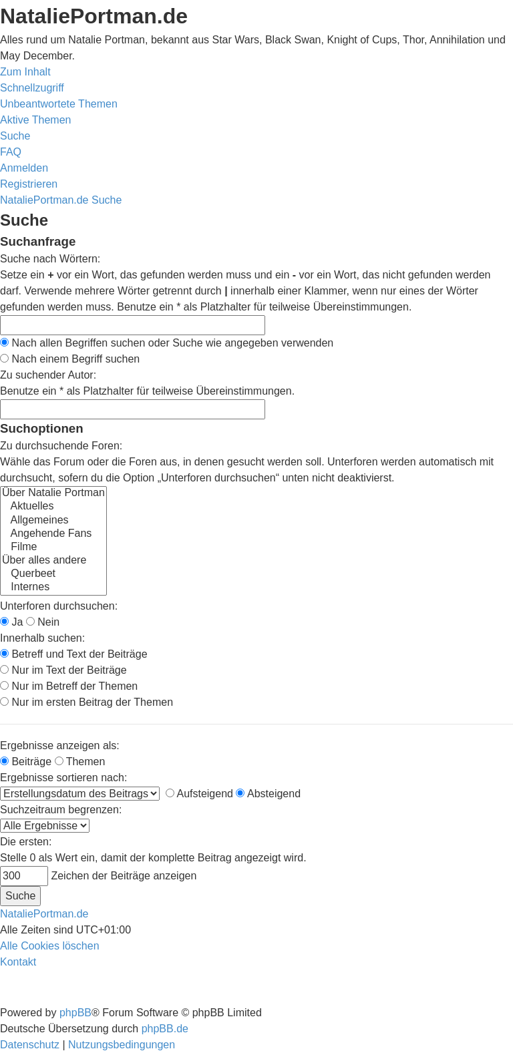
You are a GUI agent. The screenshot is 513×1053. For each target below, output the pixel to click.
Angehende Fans (53, 534)
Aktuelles (53, 506)
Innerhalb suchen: (42, 638)
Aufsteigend (199, 793)
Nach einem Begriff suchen (70, 359)
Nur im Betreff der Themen (69, 686)
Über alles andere (53, 561)
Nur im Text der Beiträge (63, 670)
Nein (42, 622)
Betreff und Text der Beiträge (74, 654)
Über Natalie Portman (53, 493)
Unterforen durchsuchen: (59, 606)
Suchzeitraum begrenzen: (61, 809)
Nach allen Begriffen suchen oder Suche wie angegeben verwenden (166, 343)
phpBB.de (165, 1028)
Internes (53, 587)
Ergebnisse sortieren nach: (63, 777)
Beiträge (25, 761)
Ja (11, 622)
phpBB (75, 1012)
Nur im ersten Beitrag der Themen (86, 702)
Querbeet (53, 574)
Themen (80, 761)
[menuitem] (59, 104)
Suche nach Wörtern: (50, 258)
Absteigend (268, 793)
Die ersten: (25, 841)
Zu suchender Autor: (48, 375)
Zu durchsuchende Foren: (61, 445)
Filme (53, 547)
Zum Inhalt (25, 71)
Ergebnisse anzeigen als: (60, 745)
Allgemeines (53, 521)
